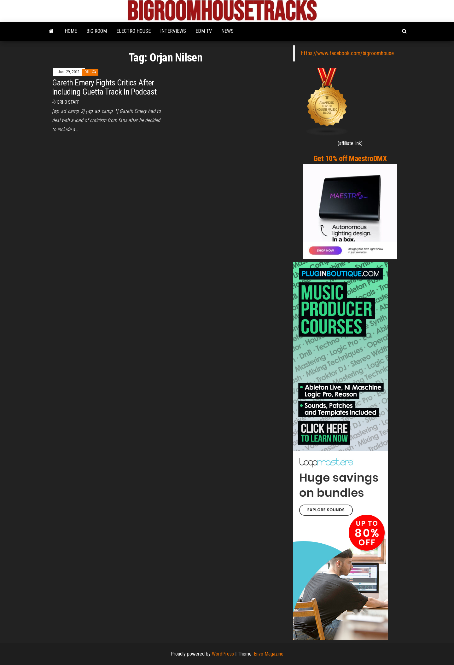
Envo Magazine (268, 654)
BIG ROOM (96, 31)
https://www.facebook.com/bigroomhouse (347, 53)
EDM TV (203, 31)
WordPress (223, 654)
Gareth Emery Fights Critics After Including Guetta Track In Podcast (104, 87)
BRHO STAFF (68, 102)
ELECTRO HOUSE (133, 31)
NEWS (227, 31)
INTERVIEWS (173, 31)
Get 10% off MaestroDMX (350, 158)
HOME (71, 31)
